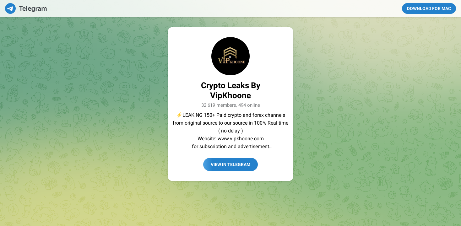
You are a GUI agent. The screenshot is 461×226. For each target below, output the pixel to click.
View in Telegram (230, 164)
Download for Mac (429, 8)
